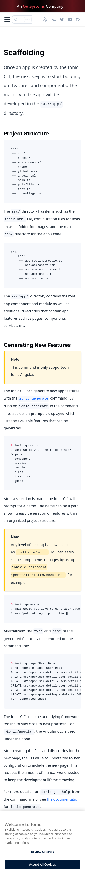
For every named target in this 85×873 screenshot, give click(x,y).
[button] (46, 19)
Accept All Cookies (42, 864)
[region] (42, 842)
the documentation (63, 799)
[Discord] (70, 19)
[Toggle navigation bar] (7, 19)
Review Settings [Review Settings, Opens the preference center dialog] (42, 852)
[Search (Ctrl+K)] (22, 19)
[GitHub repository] (77, 19)
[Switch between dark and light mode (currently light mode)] (54, 19)
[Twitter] (62, 19)
